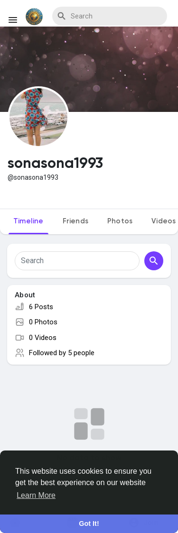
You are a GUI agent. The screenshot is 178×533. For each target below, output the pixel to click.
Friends (75, 221)
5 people (81, 353)
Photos (119, 221)
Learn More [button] (36, 495)
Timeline (28, 221)
